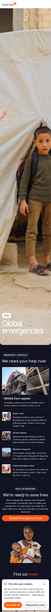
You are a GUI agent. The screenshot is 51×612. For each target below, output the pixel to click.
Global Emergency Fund (25, 518)
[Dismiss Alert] (44, 584)
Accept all (13, 605)
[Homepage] (9, 4)
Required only (35, 605)
